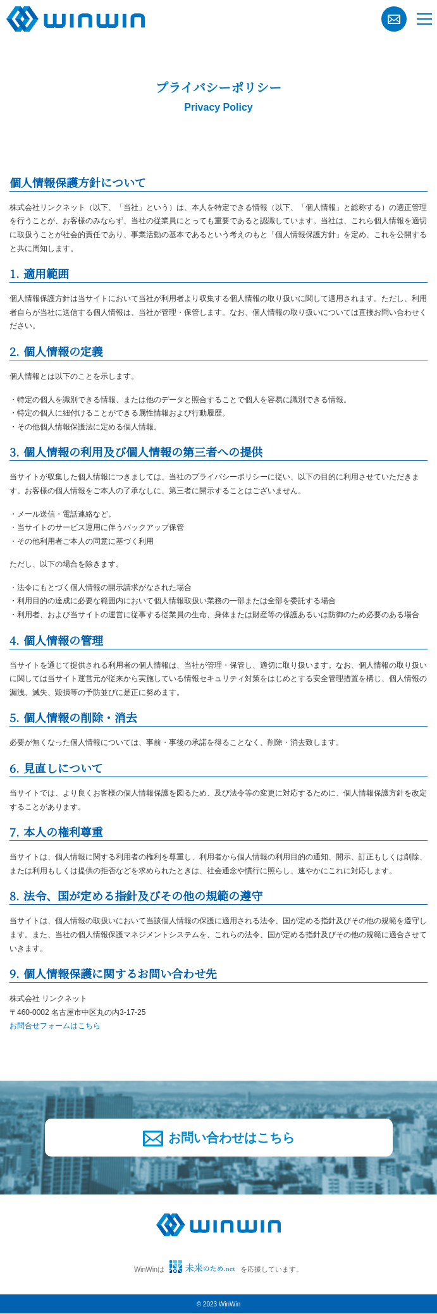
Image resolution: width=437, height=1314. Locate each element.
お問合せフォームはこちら (55, 1025)
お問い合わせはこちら (219, 1138)
